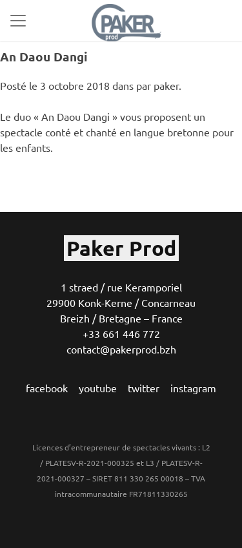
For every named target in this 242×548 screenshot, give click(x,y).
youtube (98, 387)
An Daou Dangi (43, 56)
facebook (47, 387)
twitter (143, 387)
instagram (193, 387)
